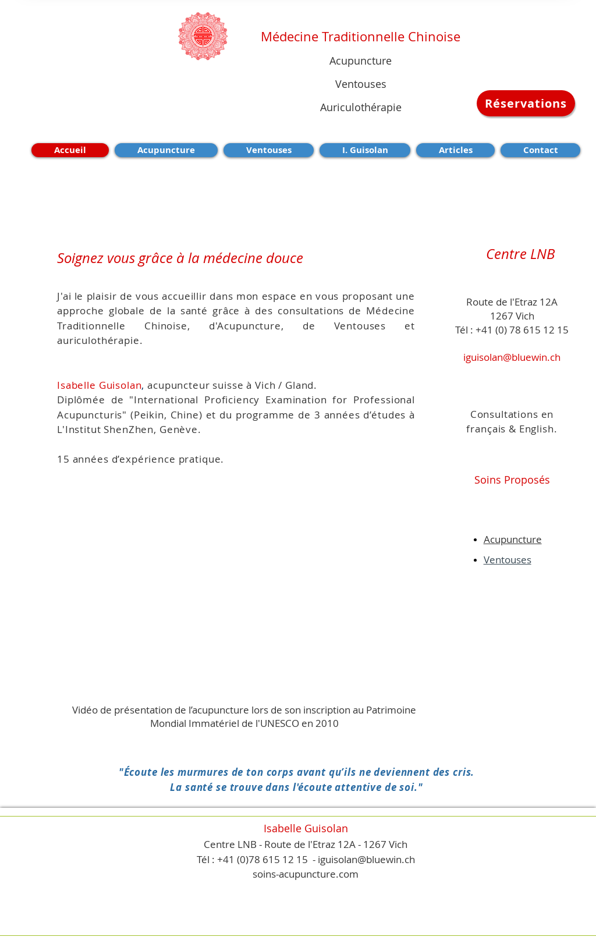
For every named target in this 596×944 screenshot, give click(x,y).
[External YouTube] (248, 595)
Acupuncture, (259, 325)
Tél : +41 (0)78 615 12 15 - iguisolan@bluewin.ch (306, 859)
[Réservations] (526, 103)
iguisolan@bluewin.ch (511, 357)
